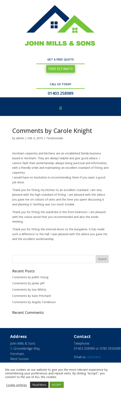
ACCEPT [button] (56, 385)
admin (20, 138)
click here (93, 357)
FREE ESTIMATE (60, 69)
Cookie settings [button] (16, 385)
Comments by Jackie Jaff (28, 283)
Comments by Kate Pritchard (31, 296)
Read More (39, 385)
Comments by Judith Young (30, 277)
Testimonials (54, 138)
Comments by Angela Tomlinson (34, 302)
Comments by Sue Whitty (29, 289)
